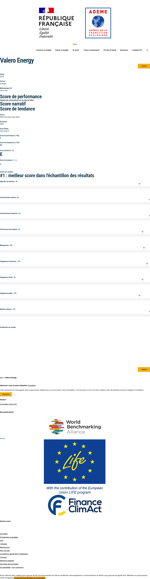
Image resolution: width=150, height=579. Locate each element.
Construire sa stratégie (43, 50)
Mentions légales (7, 561)
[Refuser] (46, 578)
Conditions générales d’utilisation (14, 554)
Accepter (17, 578)
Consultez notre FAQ (8, 404)
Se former (76, 50)
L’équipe (3, 544)
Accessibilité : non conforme (11, 567)
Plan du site (5, 550)
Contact (3, 557)
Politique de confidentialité (36, 578)
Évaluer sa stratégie (62, 50)
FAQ (1, 540)
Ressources (124, 50)
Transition (32, 385)
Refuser (24, 578)
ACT (1, 377)
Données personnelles (9, 564)
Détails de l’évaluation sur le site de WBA (17, 100)
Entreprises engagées (9, 537)
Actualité (3, 534)
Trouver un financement (91, 50)
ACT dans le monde (109, 50)
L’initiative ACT (137, 50)
